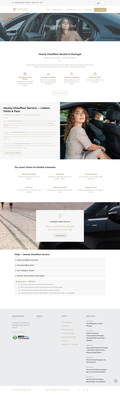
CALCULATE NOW (60, 235)
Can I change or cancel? (25, 270)
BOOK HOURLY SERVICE (12, 153)
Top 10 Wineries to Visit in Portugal (94, 325)
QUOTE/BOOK (100, 9)
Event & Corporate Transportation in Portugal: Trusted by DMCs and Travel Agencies (95, 336)
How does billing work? (25, 265)
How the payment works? (18, 332)
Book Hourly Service (60, 93)
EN (99, 3)
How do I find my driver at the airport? (31, 276)
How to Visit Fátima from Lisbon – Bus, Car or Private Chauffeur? (97, 371)
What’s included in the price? (27, 260)
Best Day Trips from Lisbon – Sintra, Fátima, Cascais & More (96, 380)
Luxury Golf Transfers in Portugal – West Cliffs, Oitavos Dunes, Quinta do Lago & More (97, 350)
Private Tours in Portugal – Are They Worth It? (96, 361)
